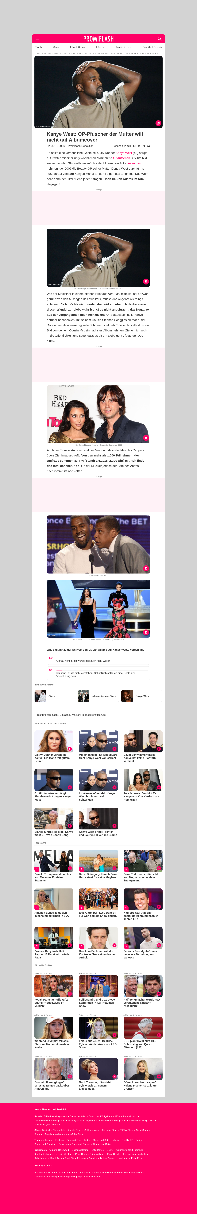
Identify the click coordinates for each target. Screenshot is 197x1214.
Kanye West (124, 153)
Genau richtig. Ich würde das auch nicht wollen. (83, 660)
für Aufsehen (121, 158)
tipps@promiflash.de (94, 714)
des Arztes (133, 163)
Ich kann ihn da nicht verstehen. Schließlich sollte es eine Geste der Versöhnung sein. (95, 674)
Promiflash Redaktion (80, 145)
